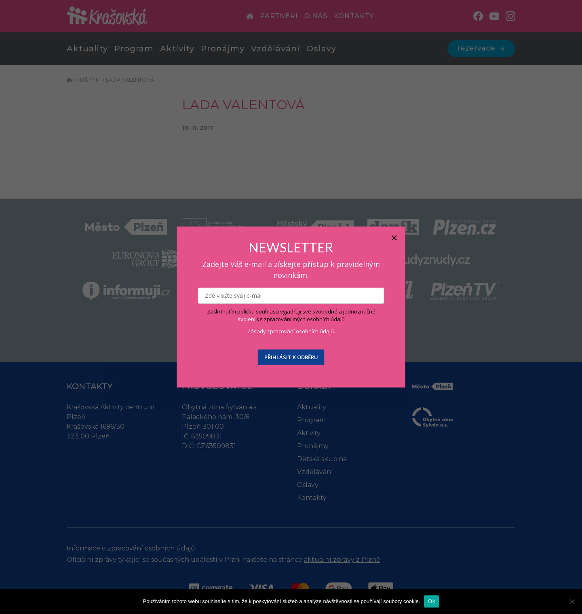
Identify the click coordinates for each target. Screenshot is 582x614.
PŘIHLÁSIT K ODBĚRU (291, 357)
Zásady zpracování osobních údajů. (291, 331)
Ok (431, 601)
